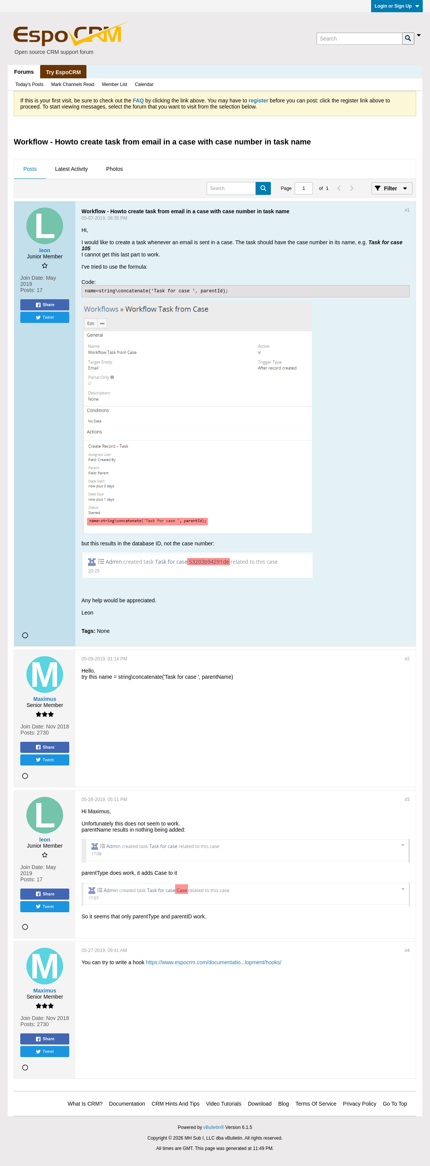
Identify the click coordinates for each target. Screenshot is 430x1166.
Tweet (45, 317)
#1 (407, 210)
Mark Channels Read (72, 84)
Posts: (27, 290)
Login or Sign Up (397, 6)
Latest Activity (71, 169)
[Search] (359, 38)
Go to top (395, 1104)
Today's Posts (29, 84)
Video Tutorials (223, 1104)
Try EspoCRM (63, 72)
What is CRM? (85, 1104)
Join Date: (32, 278)
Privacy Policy (359, 1104)
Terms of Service (315, 1104)
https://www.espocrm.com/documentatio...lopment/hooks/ (213, 962)
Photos (114, 169)
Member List (114, 84)
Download (260, 1104)
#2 (407, 659)
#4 (407, 950)
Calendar (144, 84)
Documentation (127, 1104)
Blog (283, 1104)
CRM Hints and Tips (175, 1104)
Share (45, 305)
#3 (407, 799)
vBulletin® (214, 1127)
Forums (24, 72)
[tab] (30, 169)
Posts (30, 169)
